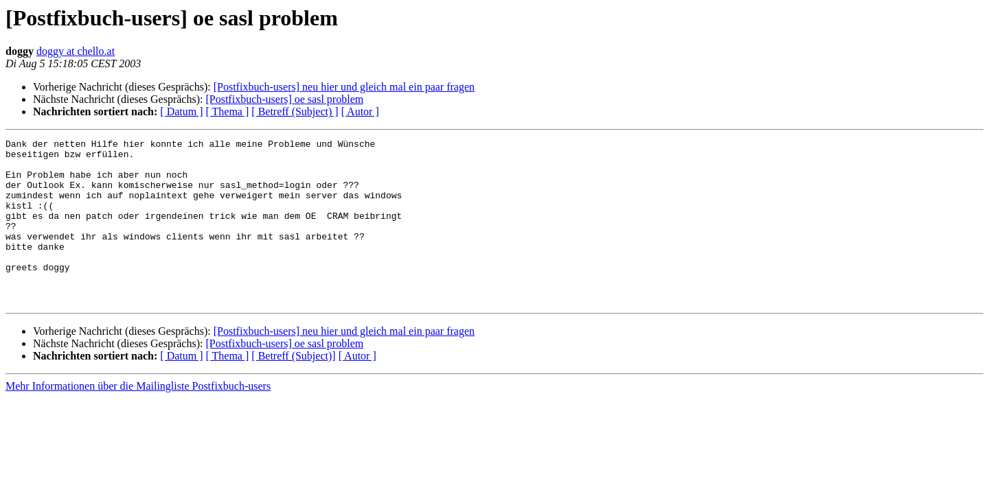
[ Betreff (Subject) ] (294, 111)
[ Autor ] (360, 111)
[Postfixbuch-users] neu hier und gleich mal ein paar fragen (344, 87)
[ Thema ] (227, 111)
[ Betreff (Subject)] (293, 389)
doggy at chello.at (75, 51)
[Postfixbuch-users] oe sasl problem (284, 99)
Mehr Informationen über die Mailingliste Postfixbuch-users (138, 419)
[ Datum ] (181, 111)
